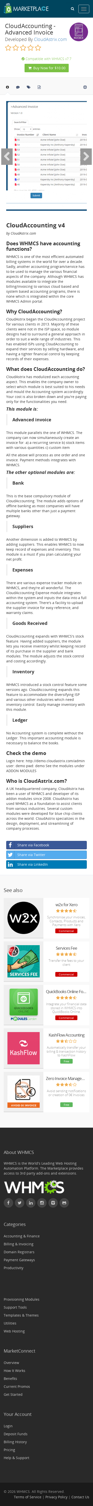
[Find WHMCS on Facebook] (8, 1203)
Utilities (10, 1323)
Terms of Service (27, 1497)
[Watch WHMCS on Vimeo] (53, 1203)
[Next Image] (86, 156)
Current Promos (17, 1386)
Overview (11, 1362)
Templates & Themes (21, 1315)
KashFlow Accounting (66, 1035)
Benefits (10, 1378)
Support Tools (15, 1307)
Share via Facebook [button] (27, 845)
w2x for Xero (66, 904)
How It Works (14, 1370)
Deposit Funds (16, 1434)
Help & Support (16, 1457)
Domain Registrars (19, 1252)
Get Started (13, 1394)
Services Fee (66, 948)
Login (8, 1426)
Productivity (13, 1267)
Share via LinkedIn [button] (27, 864)
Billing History (15, 1441)
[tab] (7, 88)
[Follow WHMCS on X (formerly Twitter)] (19, 1203)
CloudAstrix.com (50, 39)
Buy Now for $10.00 (46, 68)
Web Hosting (14, 1331)
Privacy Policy (56, 1497)
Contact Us (80, 1497)
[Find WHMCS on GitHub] (64, 1203)
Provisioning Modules (21, 1299)
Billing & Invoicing (18, 1244)
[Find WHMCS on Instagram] (42, 1203)
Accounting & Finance (22, 1236)
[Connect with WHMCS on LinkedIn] (30, 1203)
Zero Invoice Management (66, 1078)
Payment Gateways (19, 1259)
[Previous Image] (7, 156)
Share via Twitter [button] (25, 855)
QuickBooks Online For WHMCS (66, 991)
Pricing (9, 1449)
